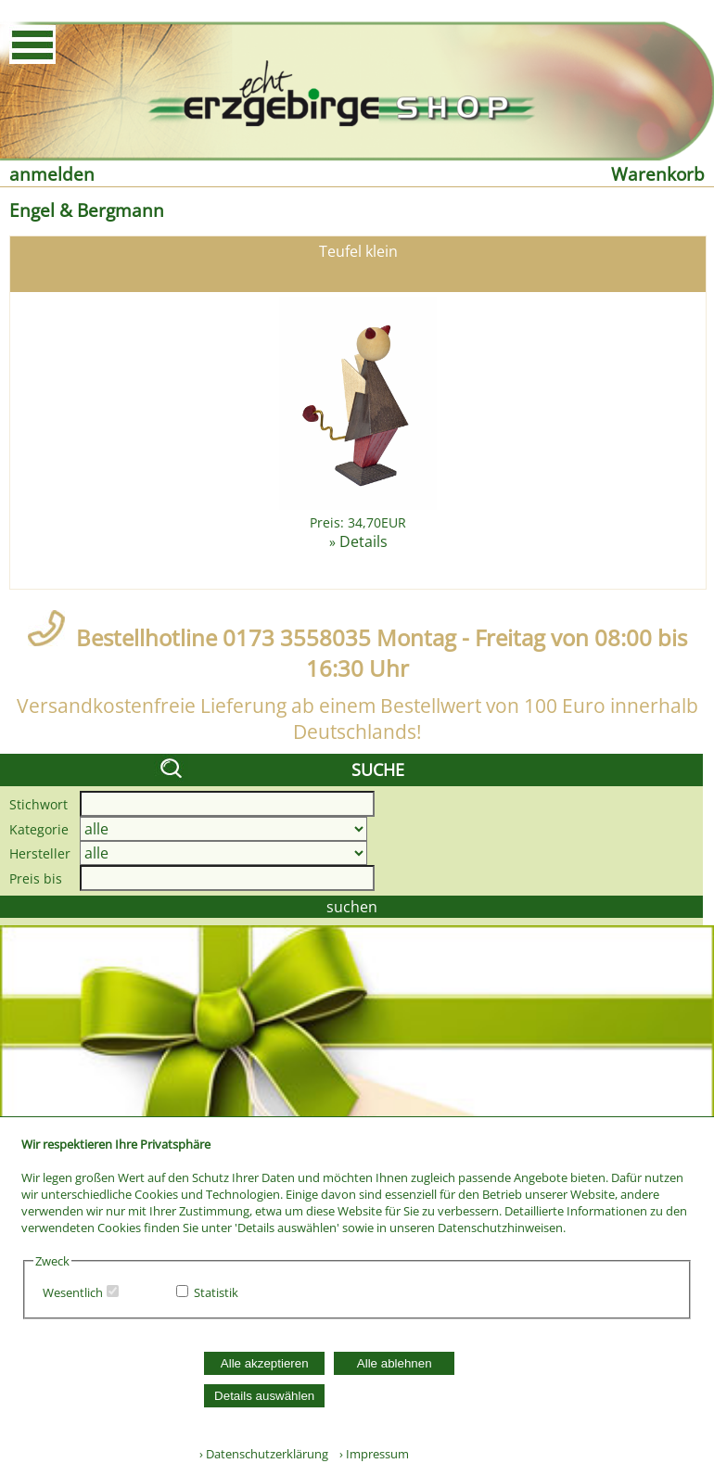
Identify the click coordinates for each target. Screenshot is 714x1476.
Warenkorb (658, 173)
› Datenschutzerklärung (263, 1453)
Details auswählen (264, 1396)
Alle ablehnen (394, 1363)
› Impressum (370, 1453)
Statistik (216, 1292)
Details (363, 541)
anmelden (52, 173)
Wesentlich (73, 1292)
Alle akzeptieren (265, 1363)
